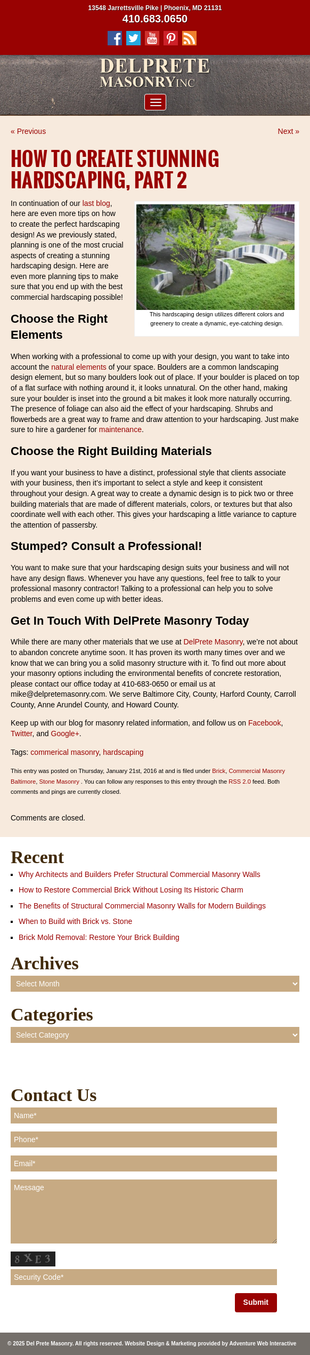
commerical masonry (64, 752)
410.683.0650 (155, 19)
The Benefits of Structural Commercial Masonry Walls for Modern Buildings (142, 906)
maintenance (120, 429)
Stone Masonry (59, 781)
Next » (288, 131)
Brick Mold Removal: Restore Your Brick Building (99, 937)
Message (144, 1211)
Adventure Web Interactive (262, 1343)
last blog (96, 203)
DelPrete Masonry (212, 641)
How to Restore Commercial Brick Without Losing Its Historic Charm (131, 890)
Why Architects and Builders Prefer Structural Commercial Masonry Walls (139, 874)
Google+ (64, 733)
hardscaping (123, 752)
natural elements (79, 367)
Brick (218, 771)
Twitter (21, 733)
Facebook (263, 723)
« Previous (28, 131)
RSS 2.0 (240, 781)
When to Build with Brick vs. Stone (75, 921)
